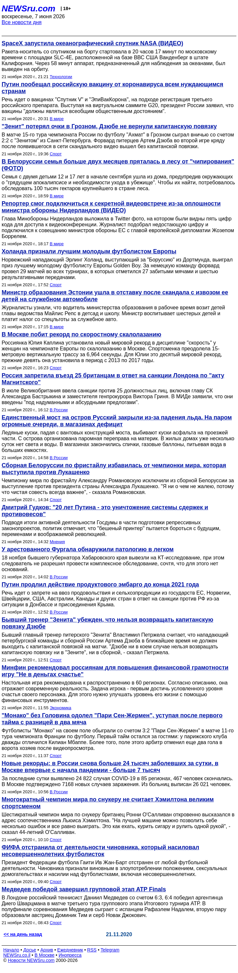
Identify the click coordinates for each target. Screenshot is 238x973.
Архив (46, 949)
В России (58, 409)
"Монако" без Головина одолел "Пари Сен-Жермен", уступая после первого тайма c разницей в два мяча (112, 719)
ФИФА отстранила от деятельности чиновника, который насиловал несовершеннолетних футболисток (100, 850)
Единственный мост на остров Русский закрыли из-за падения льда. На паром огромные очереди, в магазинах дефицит (117, 421)
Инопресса (70, 955)
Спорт (56, 153)
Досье (29, 949)
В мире (57, 118)
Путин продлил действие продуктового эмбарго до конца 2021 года (100, 584)
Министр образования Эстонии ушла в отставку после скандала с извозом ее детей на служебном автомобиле (115, 296)
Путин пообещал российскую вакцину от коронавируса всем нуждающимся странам (112, 87)
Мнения (57, 541)
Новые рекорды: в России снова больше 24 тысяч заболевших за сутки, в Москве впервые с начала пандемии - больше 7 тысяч (110, 766)
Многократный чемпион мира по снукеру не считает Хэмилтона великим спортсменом (108, 803)
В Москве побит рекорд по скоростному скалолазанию (81, 334)
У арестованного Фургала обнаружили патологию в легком (88, 549)
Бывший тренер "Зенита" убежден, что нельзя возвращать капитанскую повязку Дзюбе (107, 623)
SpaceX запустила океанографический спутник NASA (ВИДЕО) (92, 43)
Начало (11, 949)
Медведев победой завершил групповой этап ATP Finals (84, 889)
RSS (92, 949)
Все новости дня (22, 22)
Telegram (110, 949)
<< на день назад (23, 934)
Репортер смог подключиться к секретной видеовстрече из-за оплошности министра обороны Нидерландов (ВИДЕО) (111, 207)
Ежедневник (70, 949)
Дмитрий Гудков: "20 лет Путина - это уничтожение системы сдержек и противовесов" (105, 510)
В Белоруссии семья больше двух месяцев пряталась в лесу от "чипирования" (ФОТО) (118, 165)
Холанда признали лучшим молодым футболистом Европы (89, 251)
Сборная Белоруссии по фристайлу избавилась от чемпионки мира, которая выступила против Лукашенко (114, 468)
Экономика (60, 707)
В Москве (44, 955)
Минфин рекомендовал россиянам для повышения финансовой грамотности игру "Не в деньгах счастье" (115, 671)
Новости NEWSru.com (31, 960)
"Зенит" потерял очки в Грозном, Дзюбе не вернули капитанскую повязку (109, 126)
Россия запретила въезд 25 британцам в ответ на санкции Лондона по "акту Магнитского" (113, 379)
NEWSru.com (28, 8)
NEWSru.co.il (16, 955)
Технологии (61, 76)
